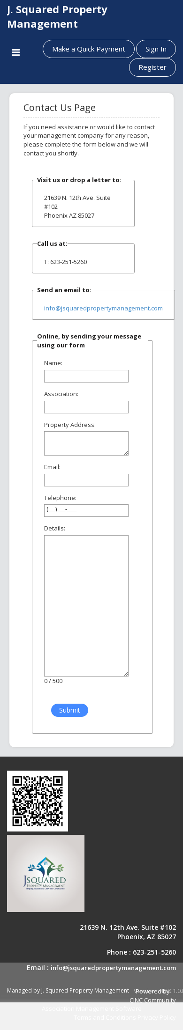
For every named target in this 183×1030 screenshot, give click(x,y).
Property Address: (70, 424)
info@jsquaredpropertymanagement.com (103, 308)
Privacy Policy (156, 1017)
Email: (52, 467)
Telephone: (60, 497)
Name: (53, 363)
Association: (61, 394)
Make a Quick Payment (88, 48)
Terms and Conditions (105, 1017)
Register (152, 67)
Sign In (156, 48)
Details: (54, 528)
